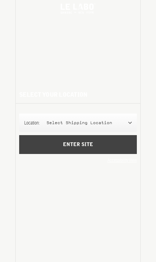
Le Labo (78, 8)
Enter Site (78, 149)
